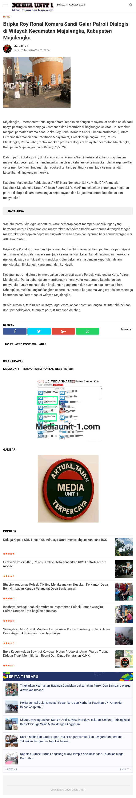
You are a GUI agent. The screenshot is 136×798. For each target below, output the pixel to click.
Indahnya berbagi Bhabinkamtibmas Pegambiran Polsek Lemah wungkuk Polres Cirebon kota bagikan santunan (53, 609)
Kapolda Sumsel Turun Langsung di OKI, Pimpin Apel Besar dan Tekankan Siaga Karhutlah (72, 756)
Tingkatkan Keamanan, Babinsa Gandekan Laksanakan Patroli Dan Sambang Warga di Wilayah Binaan (75, 688)
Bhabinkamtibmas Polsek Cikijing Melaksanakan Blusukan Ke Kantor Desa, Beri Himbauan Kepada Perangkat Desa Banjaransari (55, 587)
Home (6, 16)
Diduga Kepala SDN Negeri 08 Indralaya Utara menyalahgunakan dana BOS (55, 540)
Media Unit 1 (78, 789)
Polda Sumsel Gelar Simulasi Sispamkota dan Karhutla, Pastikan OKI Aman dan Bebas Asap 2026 (71, 705)
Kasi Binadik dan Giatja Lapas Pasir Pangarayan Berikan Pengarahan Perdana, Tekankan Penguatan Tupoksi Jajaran (71, 739)
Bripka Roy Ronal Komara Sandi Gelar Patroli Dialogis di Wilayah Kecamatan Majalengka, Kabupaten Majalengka (66, 31)
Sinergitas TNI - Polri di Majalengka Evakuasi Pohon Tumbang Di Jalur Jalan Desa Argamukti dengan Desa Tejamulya (56, 631)
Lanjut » (125, 769)
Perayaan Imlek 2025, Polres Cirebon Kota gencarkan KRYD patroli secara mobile (54, 564)
